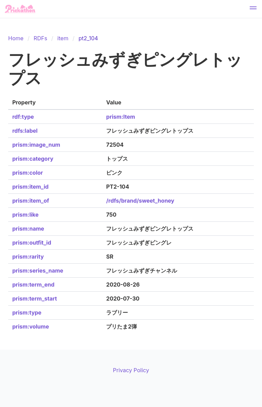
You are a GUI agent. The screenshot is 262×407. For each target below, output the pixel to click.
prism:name (28, 228)
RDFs (40, 38)
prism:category (32, 158)
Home (16, 38)
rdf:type (23, 116)
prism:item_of (30, 200)
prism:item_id (30, 186)
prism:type (26, 312)
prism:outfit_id (31, 242)
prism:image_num (36, 144)
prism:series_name (37, 270)
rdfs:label (25, 130)
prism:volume (30, 326)
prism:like (25, 214)
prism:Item (120, 116)
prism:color (27, 172)
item (62, 38)
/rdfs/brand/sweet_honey (140, 200)
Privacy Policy (131, 370)
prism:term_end (33, 284)
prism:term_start (34, 298)
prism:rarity (28, 256)
